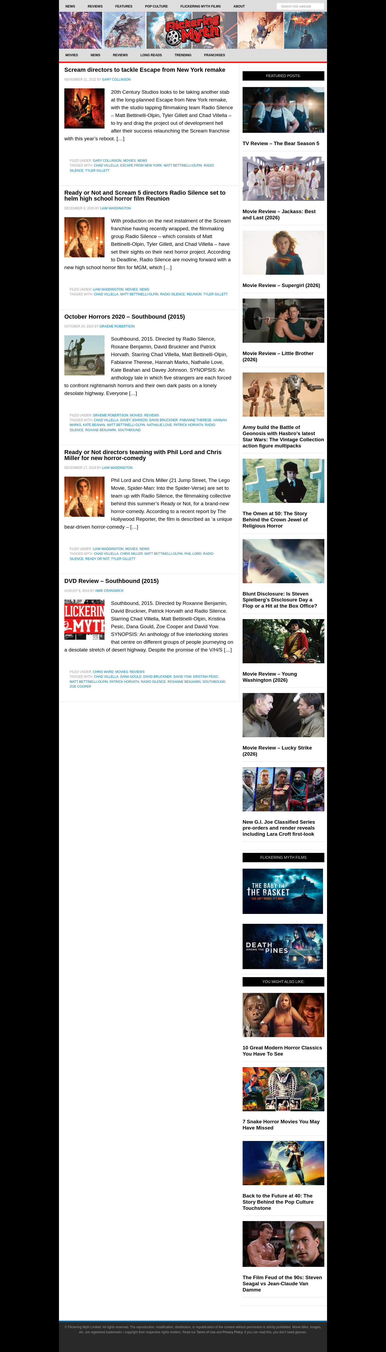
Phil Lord (192, 554)
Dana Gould (131, 677)
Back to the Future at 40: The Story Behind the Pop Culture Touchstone (278, 1202)
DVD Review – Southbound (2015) (111, 581)
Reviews (151, 415)
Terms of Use (206, 1332)
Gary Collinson (107, 161)
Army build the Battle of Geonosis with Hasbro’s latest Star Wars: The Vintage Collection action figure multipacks (283, 436)
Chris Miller (131, 554)
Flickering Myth (193, 30)
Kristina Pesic (205, 677)
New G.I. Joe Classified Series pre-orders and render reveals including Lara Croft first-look (279, 828)
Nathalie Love (159, 425)
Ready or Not (97, 559)
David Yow (182, 677)
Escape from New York (141, 165)
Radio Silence (172, 294)
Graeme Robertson (110, 415)
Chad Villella (106, 165)
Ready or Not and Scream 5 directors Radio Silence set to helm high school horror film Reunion (145, 195)
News (142, 161)
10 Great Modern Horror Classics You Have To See (282, 1051)
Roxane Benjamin (100, 430)
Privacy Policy (233, 1332)
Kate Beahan (94, 425)
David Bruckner (163, 420)
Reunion (194, 294)
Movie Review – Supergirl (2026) (281, 285)
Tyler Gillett (97, 170)
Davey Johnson (134, 420)
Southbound (129, 430)
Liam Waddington (108, 289)
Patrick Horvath (188, 425)
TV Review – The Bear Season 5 (281, 143)
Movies (129, 161)
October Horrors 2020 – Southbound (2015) (124, 316)
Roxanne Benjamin (184, 682)
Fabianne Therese (195, 420)
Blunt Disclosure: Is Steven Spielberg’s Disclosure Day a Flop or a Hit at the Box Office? (280, 600)
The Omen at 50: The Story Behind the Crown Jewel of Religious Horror (275, 520)
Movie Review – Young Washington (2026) (270, 677)
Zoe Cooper (80, 686)
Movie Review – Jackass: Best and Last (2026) (279, 214)
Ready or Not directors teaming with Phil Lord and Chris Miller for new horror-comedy (143, 455)
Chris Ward (103, 672)
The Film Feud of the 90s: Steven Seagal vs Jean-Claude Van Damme (282, 1284)
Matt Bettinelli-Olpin (183, 165)
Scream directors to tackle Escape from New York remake (144, 69)
